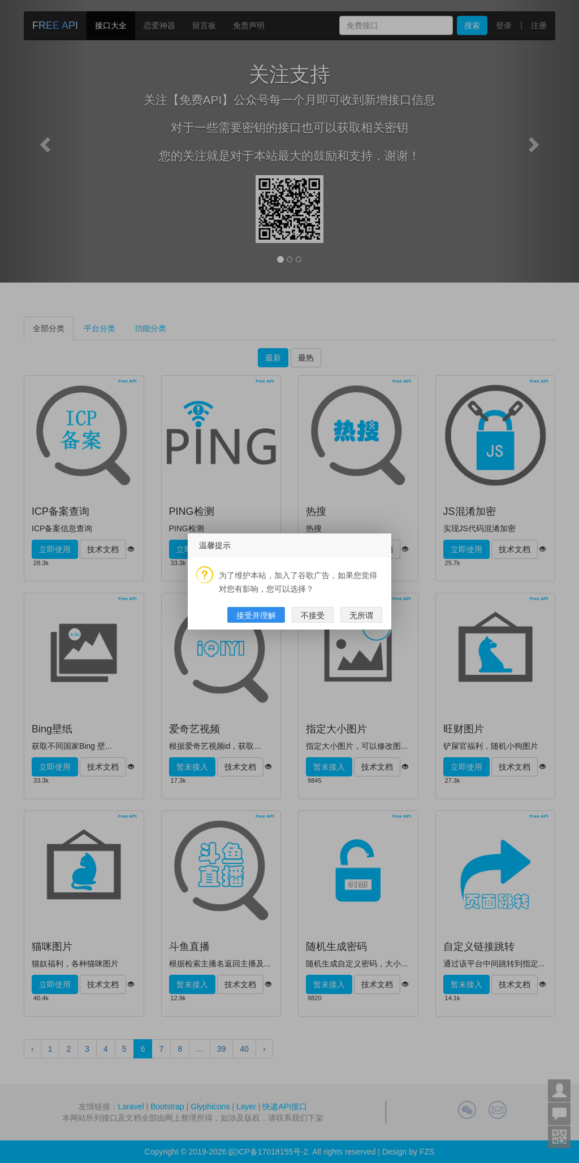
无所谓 (361, 615)
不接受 (313, 615)
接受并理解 (256, 615)
